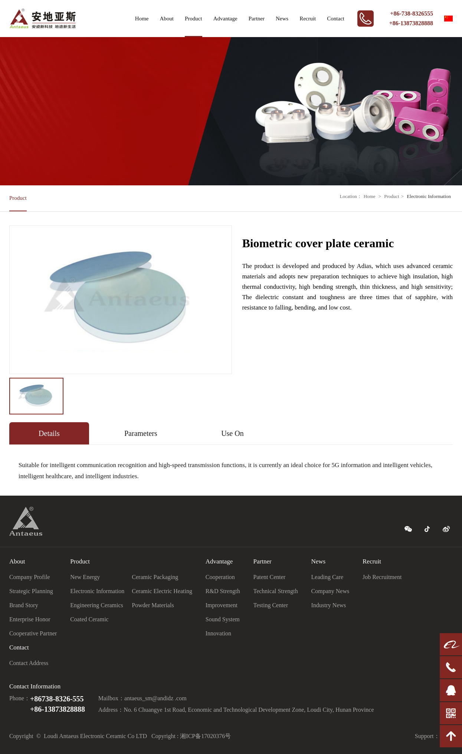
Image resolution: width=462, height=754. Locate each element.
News (282, 19)
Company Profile (29, 577)
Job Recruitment (382, 577)
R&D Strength (223, 591)
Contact (335, 19)
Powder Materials (153, 605)
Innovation (218, 633)
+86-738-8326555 (411, 13)
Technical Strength (275, 591)
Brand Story (23, 605)
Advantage (225, 19)
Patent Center (269, 577)
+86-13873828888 (411, 23)
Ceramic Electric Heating (162, 591)
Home (142, 19)
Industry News (328, 605)
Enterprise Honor (29, 619)
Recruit (307, 19)
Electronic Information (429, 196)
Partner (257, 19)
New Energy (85, 577)
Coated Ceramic (89, 619)
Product (193, 19)
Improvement (221, 605)
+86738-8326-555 (57, 699)
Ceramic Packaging (155, 577)
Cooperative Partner (33, 633)
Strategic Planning (31, 591)
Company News (330, 591)
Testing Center (270, 605)
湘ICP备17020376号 (205, 736)
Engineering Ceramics (96, 605)
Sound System (223, 619)
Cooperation (220, 577)
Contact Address (28, 663)
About (167, 19)
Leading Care (327, 577)
